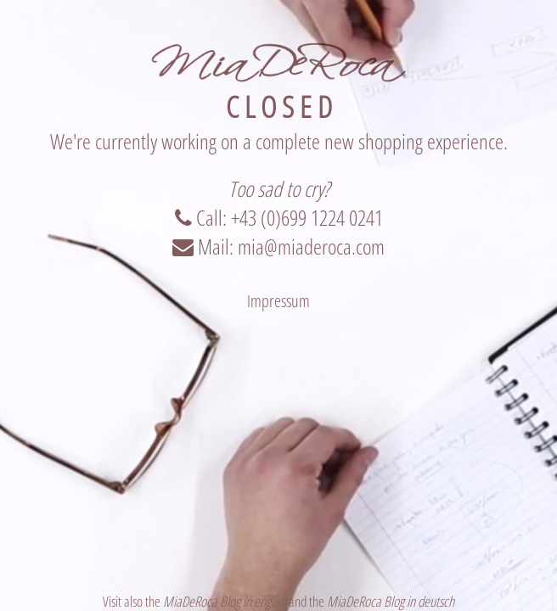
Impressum (278, 300)
